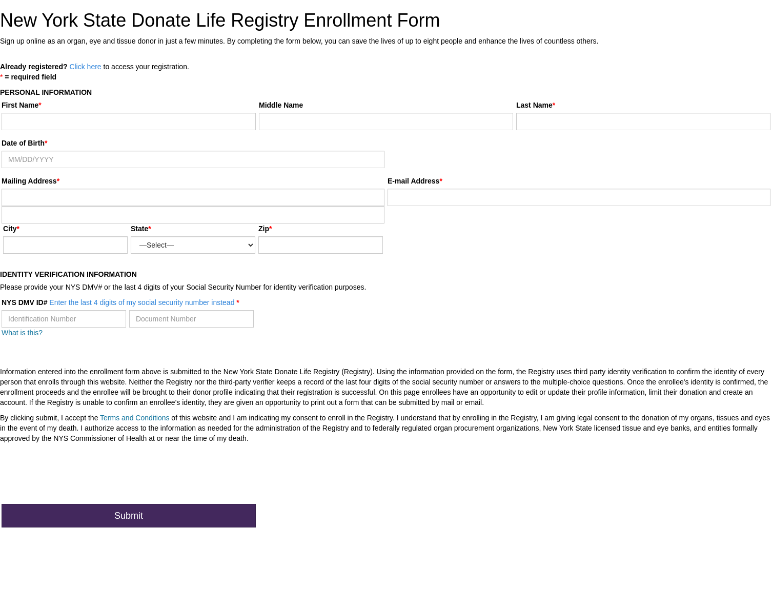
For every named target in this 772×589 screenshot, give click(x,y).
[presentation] (79, 476)
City (9, 229)
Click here (85, 67)
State (139, 229)
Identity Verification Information (68, 274)
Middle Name (281, 105)
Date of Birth (23, 143)
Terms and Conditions (134, 418)
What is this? (22, 333)
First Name (20, 105)
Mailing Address (30, 181)
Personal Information (46, 92)
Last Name (534, 105)
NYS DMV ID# (119, 302)
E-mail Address (413, 181)
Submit (128, 516)
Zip (263, 229)
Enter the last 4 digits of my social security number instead (141, 302)
